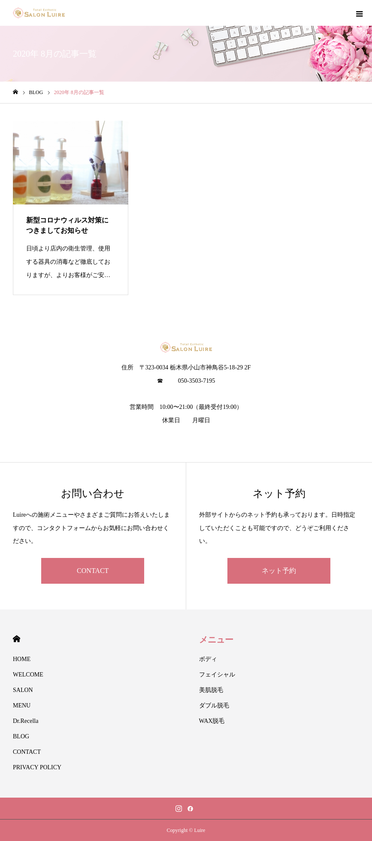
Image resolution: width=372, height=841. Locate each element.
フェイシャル (217, 674)
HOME (16, 639)
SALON (23, 690)
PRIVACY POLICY (37, 767)
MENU (21, 705)
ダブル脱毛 (214, 705)
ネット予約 (279, 570)
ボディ (208, 659)
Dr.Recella (25, 721)
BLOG (21, 736)
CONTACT (93, 570)
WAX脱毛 (212, 721)
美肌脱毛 (211, 690)
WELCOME (28, 674)
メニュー (216, 639)
